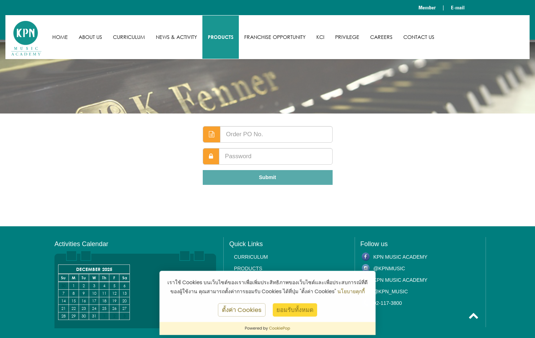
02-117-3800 (387, 303)
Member (427, 7)
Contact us (418, 37)
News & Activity (176, 37)
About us (90, 37)
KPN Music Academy (400, 257)
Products (220, 37)
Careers (381, 37)
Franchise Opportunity (275, 37)
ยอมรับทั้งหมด (294, 311)
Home (60, 37)
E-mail (458, 7)
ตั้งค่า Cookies (242, 311)
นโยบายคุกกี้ (351, 293)
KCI (320, 37)
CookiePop (279, 330)
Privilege (347, 37)
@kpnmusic (389, 268)
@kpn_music (390, 291)
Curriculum (129, 37)
